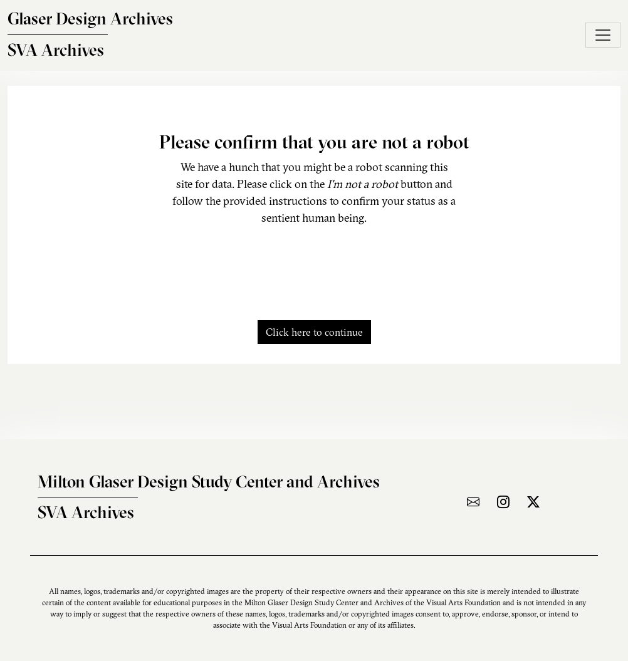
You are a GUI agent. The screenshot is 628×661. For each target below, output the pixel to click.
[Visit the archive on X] (533, 501)
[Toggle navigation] (602, 35)
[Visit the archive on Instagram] (503, 501)
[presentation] (314, 265)
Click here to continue (314, 332)
